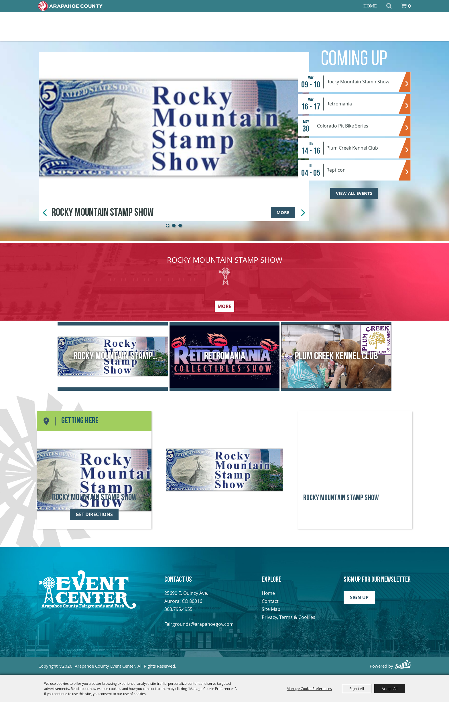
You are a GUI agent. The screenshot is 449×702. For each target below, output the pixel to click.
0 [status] (409, 6)
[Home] (70, 6)
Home (370, 5)
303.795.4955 (178, 609)
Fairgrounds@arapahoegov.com (199, 624)
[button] (167, 225)
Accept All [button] (389, 688)
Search (389, 6)
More (283, 212)
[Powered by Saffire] (403, 664)
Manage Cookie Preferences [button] (309, 688)
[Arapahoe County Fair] (87, 607)
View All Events (354, 193)
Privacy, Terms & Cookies (288, 617)
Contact (270, 601)
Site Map (271, 609)
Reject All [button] (356, 688)
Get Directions (94, 514)
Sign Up (359, 597)
